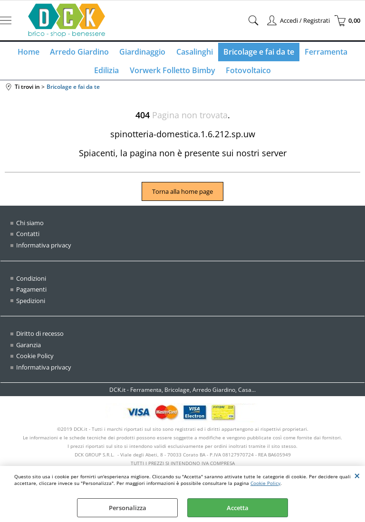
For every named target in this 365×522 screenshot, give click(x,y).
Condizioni (31, 282)
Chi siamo (30, 227)
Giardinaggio (143, 52)
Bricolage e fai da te (257, 52)
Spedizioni (30, 304)
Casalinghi (194, 52)
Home (31, 52)
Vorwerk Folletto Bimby (172, 73)
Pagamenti (31, 293)
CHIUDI (357, 475)
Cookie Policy (265, 483)
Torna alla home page (182, 195)
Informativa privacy (43, 249)
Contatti (27, 238)
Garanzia (28, 348)
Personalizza (127, 507)
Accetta (238, 507)
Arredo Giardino (81, 52)
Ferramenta (323, 52)
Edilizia (108, 73)
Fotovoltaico (247, 73)
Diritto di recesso (40, 337)
